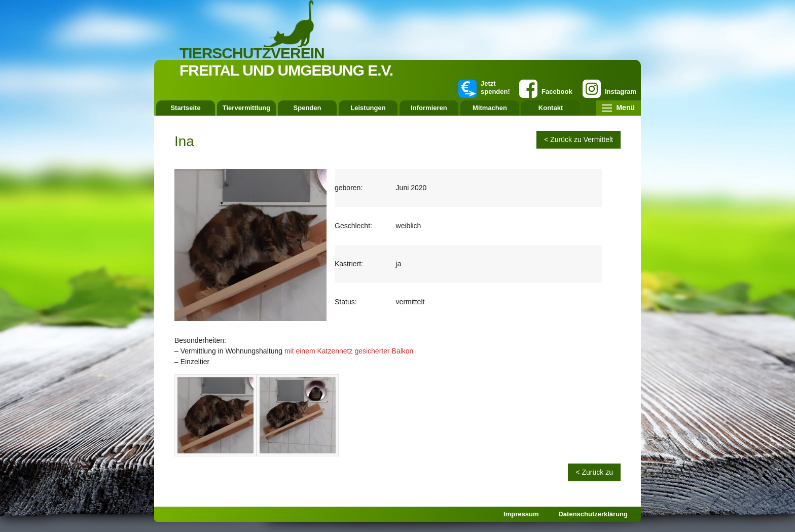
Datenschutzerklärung (593, 514)
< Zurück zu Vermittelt (578, 139)
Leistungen (367, 108)
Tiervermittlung (246, 108)
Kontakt (550, 108)
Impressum (520, 514)
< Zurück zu (594, 472)
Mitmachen (490, 108)
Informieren (429, 108)
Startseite (185, 108)
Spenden (307, 108)
